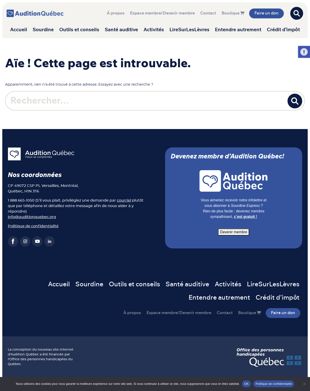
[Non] (304, 384)
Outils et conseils (79, 29)
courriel (124, 200)
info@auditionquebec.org (32, 217)
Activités (154, 29)
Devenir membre (233, 232)
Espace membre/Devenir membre (162, 13)
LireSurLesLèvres (189, 29)
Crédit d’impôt (283, 29)
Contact (208, 13)
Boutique (231, 13)
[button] (304, 52)
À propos (115, 13)
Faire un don (266, 13)
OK (246, 383)
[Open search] (296, 13)
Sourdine (43, 29)
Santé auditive (121, 29)
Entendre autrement (238, 29)
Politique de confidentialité (33, 226)
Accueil (18, 29)
